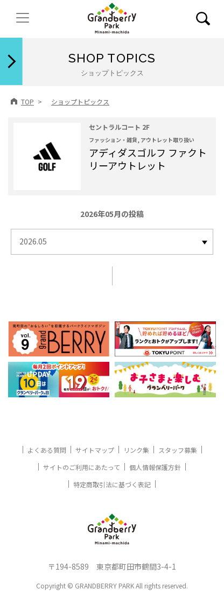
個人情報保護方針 (155, 467)
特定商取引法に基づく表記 (112, 484)
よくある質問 (46, 449)
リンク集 (136, 449)
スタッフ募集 (177, 449)
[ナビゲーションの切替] (22, 18)
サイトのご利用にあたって (81, 467)
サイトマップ (94, 449)
